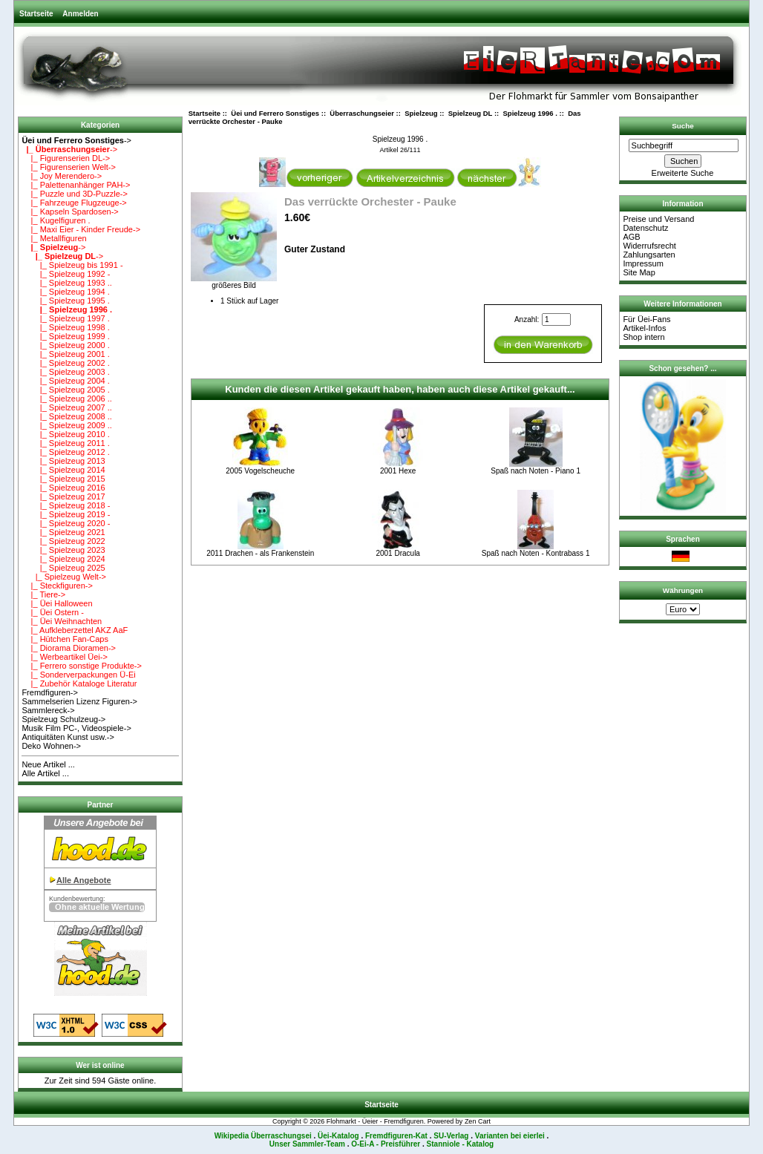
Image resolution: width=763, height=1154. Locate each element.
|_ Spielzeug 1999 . (65, 336)
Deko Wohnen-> (51, 745)
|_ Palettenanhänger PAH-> (76, 184)
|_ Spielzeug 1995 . (65, 300)
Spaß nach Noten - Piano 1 (535, 471)
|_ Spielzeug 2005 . (65, 389)
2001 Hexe (398, 471)
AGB (631, 236)
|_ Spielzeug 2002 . (65, 362)
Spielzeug (421, 113)
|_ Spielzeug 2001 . (65, 354)
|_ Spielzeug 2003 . (65, 371)
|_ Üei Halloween (57, 603)
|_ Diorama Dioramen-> (69, 647)
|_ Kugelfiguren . (56, 220)
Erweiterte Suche (683, 172)
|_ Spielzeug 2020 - (66, 523)
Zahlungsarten (649, 254)
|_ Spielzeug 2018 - (66, 505)
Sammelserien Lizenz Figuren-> (79, 701)
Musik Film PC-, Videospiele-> (76, 728)
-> (76, 140)
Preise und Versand (658, 218)
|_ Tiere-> (43, 594)
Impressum (643, 263)
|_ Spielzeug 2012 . (65, 451)
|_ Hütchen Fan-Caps (65, 639)
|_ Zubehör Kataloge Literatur (79, 683)
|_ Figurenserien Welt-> (68, 167)
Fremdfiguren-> (50, 692)
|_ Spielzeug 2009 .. (67, 425)
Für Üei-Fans (646, 319)
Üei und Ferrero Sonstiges (275, 113)
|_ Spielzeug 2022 (63, 541)
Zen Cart (478, 1121)
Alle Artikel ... (45, 773)
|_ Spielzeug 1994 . (65, 291)
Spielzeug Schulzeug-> (63, 719)
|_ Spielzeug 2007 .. (67, 407)
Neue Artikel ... (48, 764)
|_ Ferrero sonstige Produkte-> (82, 665)
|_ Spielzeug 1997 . (65, 318)
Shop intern (643, 336)
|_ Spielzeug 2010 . (65, 434)
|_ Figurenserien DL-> (66, 158)
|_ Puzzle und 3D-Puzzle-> (75, 193)
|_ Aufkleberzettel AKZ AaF (75, 630)
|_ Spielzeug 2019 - (66, 514)
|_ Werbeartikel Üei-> (64, 656)
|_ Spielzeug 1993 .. (67, 282)
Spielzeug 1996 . (530, 113)
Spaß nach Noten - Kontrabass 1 (536, 553)
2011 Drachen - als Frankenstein (260, 553)
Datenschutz (645, 227)
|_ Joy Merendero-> (62, 175)
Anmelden (80, 14)
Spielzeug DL (470, 113)
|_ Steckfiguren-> (57, 585)
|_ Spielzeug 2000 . (65, 345)
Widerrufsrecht (649, 245)
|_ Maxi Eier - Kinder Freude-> (81, 229)
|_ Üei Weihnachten (62, 621)
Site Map (639, 272)
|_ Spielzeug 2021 (63, 532)
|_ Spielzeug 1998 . (65, 327)
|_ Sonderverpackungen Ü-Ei (78, 674)
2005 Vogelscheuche (260, 471)
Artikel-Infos (644, 328)
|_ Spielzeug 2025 (63, 567)
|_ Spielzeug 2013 (63, 460)
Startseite (36, 14)
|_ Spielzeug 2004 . (65, 380)
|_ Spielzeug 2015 (63, 478)
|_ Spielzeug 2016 (63, 487)
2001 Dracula (397, 553)
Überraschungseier (362, 113)
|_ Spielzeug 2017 (63, 496)
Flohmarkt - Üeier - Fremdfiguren (375, 1121)
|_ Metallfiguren (54, 238)
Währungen (683, 590)
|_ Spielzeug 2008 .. (67, 416)
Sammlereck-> (48, 710)
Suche (683, 126)
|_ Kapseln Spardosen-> (70, 211)
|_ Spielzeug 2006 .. (67, 398)
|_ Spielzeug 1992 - (66, 273)
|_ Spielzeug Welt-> (64, 576)
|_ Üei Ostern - (53, 612)
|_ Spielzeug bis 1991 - (72, 264)
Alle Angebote (83, 880)
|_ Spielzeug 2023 (63, 549)
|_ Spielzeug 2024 (63, 558)
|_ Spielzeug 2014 (63, 469)
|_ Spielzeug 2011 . (65, 443)
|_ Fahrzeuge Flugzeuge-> (74, 202)
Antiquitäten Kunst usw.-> (68, 736)
